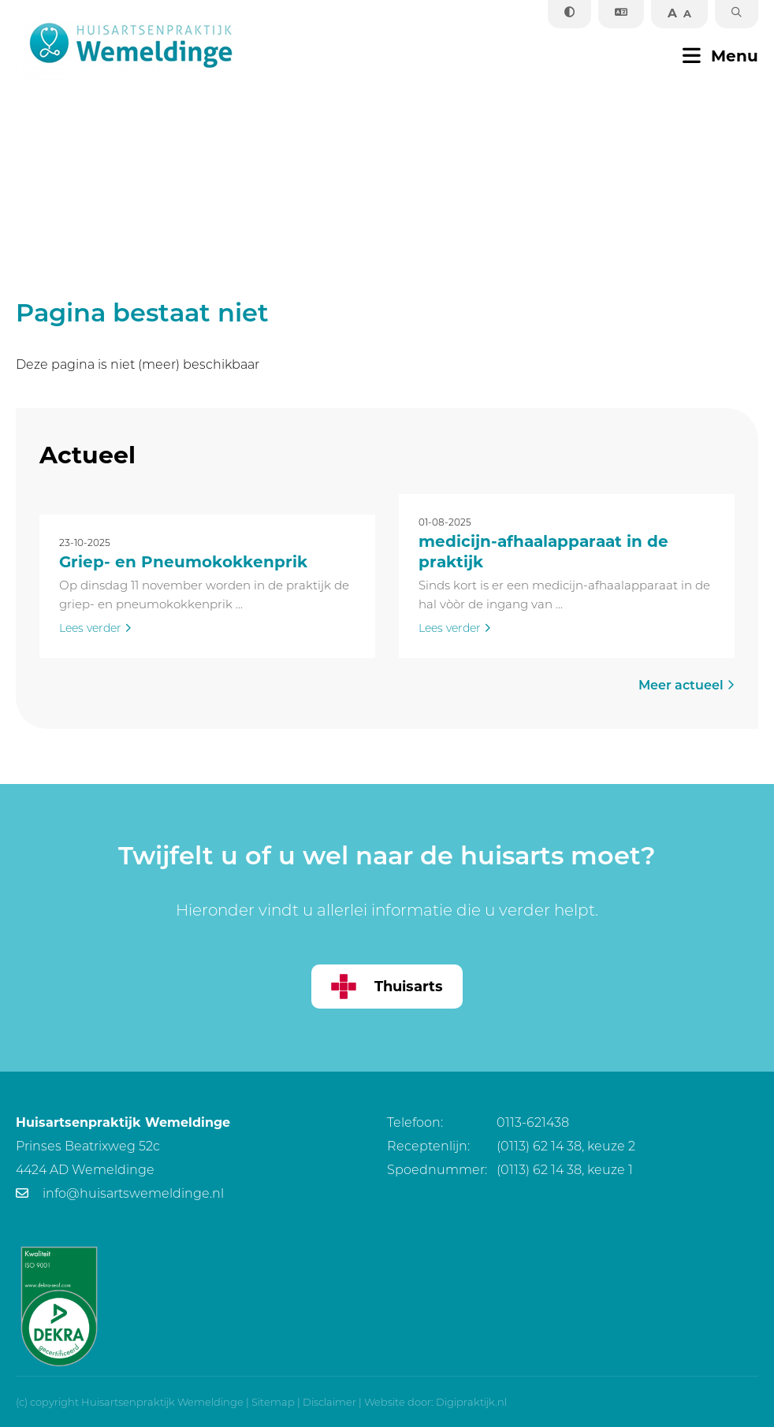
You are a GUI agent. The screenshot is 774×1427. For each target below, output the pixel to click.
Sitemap (273, 1401)
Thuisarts (387, 986)
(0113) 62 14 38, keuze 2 (511, 1146)
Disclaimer (329, 1401)
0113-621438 (478, 1122)
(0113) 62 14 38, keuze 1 (510, 1169)
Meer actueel (686, 685)
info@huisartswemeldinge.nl (120, 1193)
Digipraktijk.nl (471, 1401)
